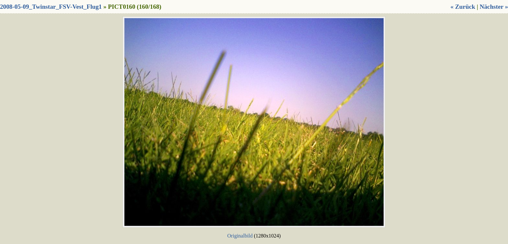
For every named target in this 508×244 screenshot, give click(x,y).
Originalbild (240, 235)
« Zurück (462, 6)
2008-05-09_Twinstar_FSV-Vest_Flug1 (51, 6)
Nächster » (493, 6)
